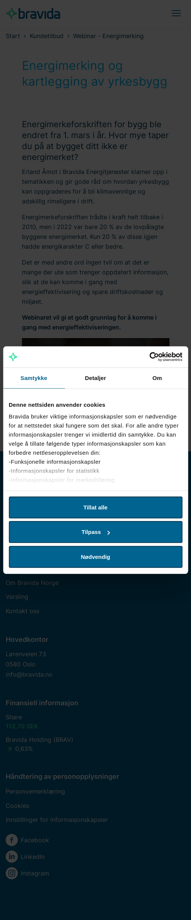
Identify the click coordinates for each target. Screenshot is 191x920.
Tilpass (96, 532)
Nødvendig (95, 556)
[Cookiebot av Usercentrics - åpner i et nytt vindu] (149, 357)
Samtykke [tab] (33, 377)
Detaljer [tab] (95, 377)
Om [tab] (157, 377)
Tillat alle (96, 507)
